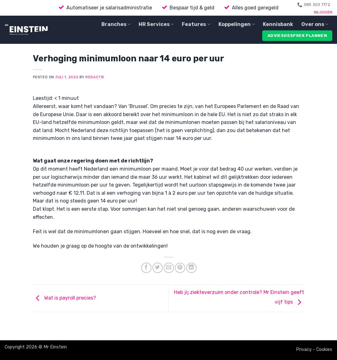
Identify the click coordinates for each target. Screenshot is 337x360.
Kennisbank (278, 24)
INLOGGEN (323, 12)
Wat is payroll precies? (64, 298)
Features (196, 24)
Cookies (324, 349)
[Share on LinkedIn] (191, 268)
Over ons (314, 24)
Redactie (94, 77)
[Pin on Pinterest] (180, 268)
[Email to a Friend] (169, 268)
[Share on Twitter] (157, 268)
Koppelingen (236, 24)
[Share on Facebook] (146, 268)
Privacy (304, 349)
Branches (115, 24)
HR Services (156, 24)
